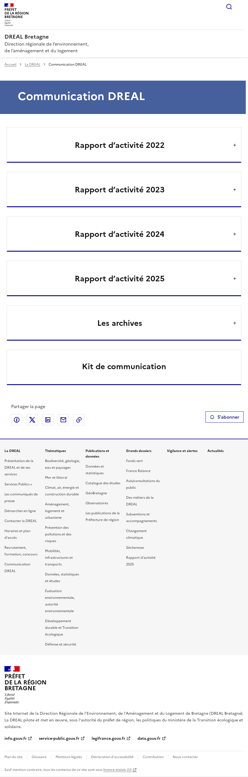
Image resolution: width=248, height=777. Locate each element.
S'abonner (224, 417)
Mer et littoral (56, 477)
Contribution (153, 756)
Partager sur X (32, 419)
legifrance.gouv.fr (108, 738)
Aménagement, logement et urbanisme (57, 511)
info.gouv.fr (15, 738)
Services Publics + (18, 484)
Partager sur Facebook (16, 419)
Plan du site (13, 756)
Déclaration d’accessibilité (112, 756)
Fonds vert (134, 460)
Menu (240, 6)
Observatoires (97, 503)
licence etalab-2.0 (117, 769)
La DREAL (32, 64)
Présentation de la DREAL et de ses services (18, 467)
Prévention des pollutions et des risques (58, 534)
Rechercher (229, 6)
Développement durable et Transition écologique (61, 628)
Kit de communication (124, 366)
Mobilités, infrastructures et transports (59, 557)
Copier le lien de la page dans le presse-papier (78, 419)
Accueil (10, 64)
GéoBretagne (96, 493)
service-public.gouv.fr (59, 738)
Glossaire (39, 756)
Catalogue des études (103, 483)
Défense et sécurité (60, 644)
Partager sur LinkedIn (47, 419)
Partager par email (63, 419)
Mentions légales (69, 756)
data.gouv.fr (149, 738)
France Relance (138, 470)
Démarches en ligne (20, 510)
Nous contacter (185, 756)
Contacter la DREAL (20, 520)
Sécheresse (135, 547)
